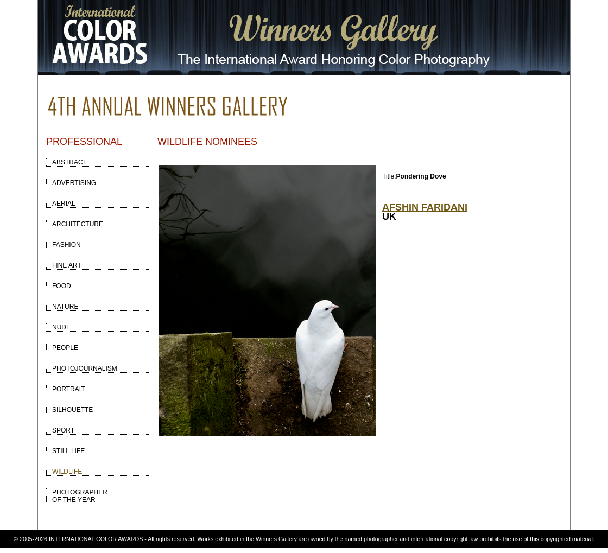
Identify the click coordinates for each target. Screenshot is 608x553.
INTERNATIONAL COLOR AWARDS (96, 539)
